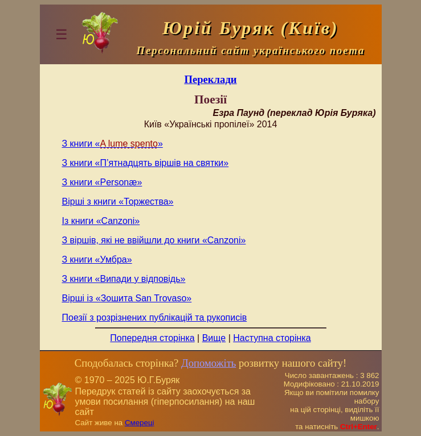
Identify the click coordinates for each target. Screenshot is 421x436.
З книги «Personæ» (102, 182)
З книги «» (112, 143)
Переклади (210, 79)
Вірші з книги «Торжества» (118, 201)
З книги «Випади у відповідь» (124, 279)
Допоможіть (208, 363)
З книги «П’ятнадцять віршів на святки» (145, 163)
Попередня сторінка (152, 338)
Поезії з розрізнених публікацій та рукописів (154, 317)
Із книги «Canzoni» (101, 221)
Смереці (139, 422)
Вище (214, 338)
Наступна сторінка (271, 338)
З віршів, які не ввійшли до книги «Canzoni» (154, 240)
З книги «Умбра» (97, 259)
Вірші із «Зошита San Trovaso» (127, 298)
